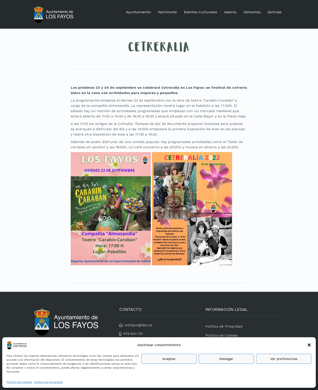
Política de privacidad (48, 382)
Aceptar (169, 359)
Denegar (226, 359)
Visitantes (252, 12)
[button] (309, 345)
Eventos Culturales (200, 12)
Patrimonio (167, 12)
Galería (230, 12)
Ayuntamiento (138, 12)
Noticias (275, 12)
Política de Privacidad (223, 326)
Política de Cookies (19, 382)
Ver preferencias (283, 359)
